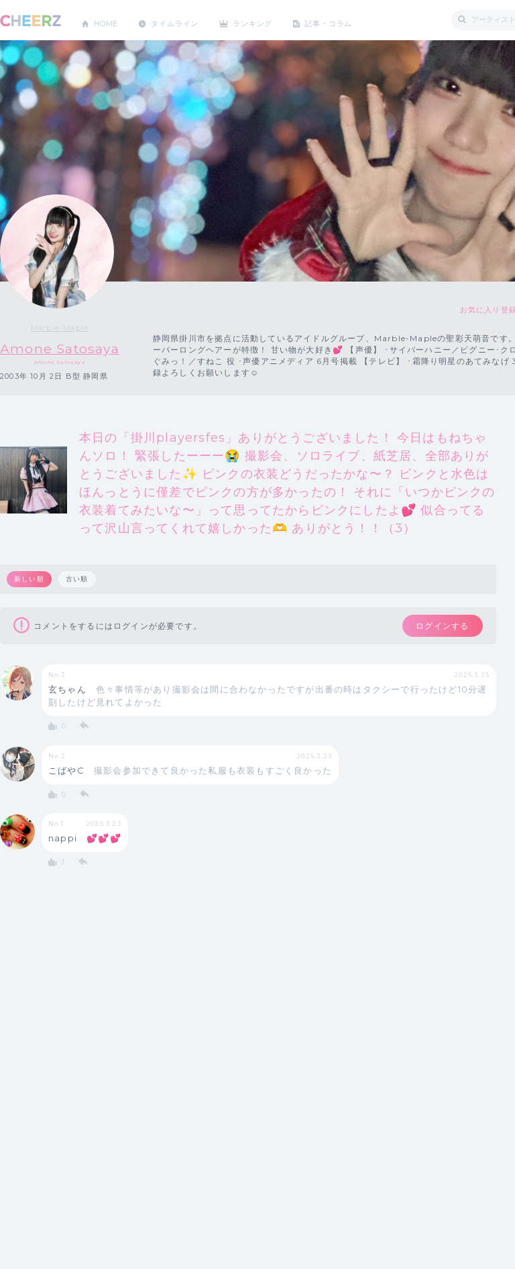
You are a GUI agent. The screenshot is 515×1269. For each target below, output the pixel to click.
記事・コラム (350, 20)
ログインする (434, 627)
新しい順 (30, 579)
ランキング (269, 20)
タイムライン (184, 20)
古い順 (79, 579)
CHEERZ (30, 20)
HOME (109, 20)
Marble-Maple (72, 328)
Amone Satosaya (73, 348)
